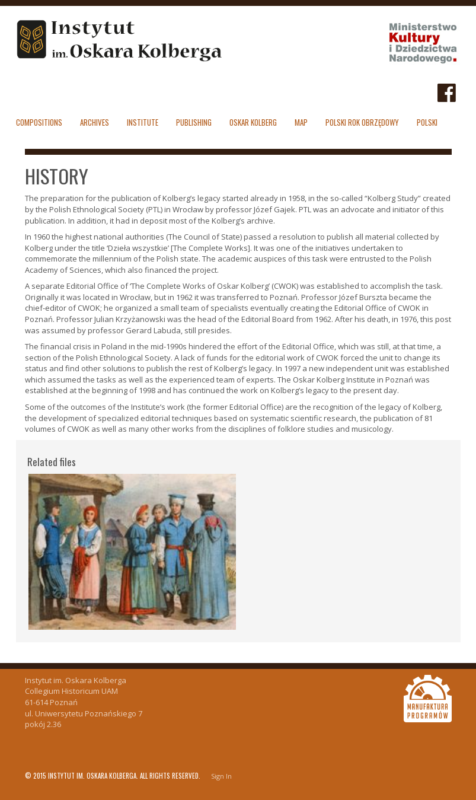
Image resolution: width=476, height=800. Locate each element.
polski (427, 122)
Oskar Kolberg (253, 122)
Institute (142, 122)
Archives (94, 122)
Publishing (194, 122)
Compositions (39, 122)
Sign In (221, 776)
